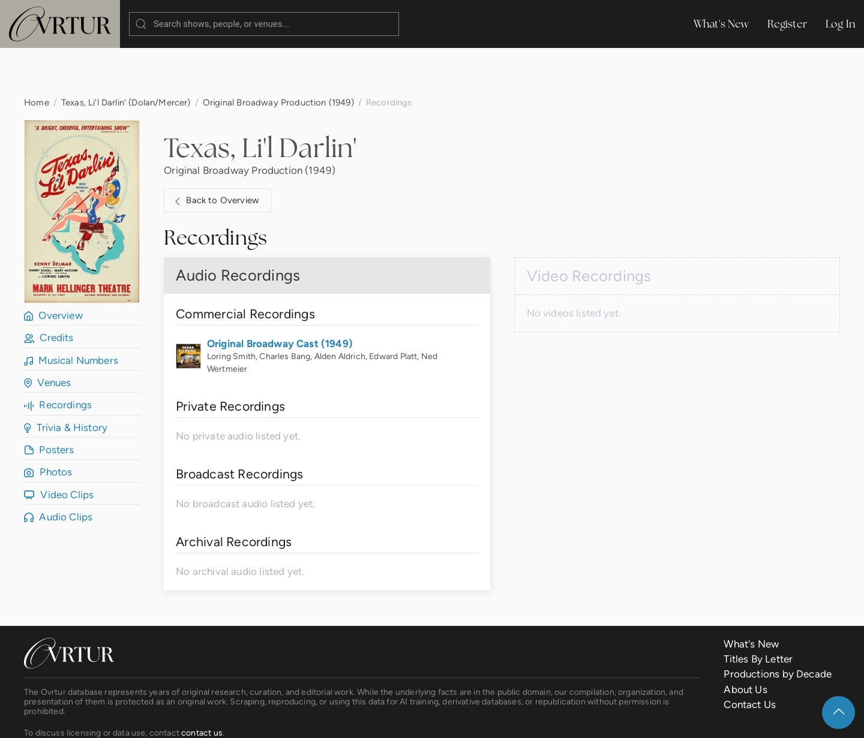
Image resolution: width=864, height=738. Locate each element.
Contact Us (750, 656)
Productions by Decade (778, 626)
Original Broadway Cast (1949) (280, 296)
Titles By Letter (758, 611)
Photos (48, 424)
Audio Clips (58, 469)
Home (36, 54)
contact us (202, 684)
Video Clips (59, 447)
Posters (49, 402)
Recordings (58, 357)
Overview (53, 267)
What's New (721, 24)
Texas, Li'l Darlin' (260, 99)
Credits (49, 290)
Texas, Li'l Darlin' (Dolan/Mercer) (126, 54)
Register (787, 24)
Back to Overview (215, 153)
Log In (840, 24)
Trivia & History (65, 379)
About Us (745, 641)
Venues (47, 335)
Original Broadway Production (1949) (278, 54)
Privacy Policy (297, 719)
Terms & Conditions (212, 719)
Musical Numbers (71, 312)
